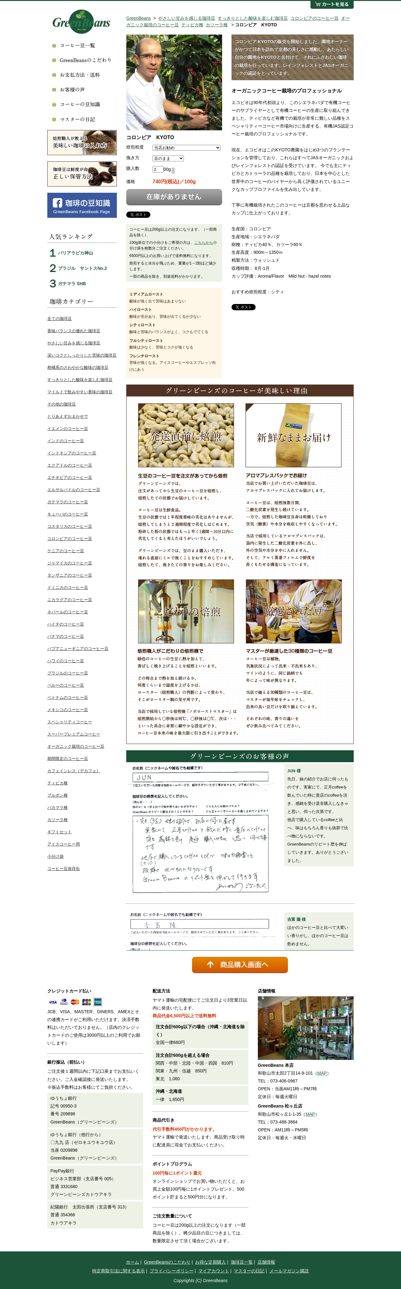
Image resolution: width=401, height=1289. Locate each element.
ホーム (132, 1262)
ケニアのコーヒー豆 (65, 550)
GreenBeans (138, 18)
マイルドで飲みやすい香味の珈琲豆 (79, 392)
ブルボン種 (57, 795)
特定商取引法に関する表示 (118, 1270)
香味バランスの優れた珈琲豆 (73, 330)
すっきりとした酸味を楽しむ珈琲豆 (253, 18)
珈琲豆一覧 (242, 1262)
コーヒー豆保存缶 (63, 868)
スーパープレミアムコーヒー (73, 734)
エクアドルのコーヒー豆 (69, 465)
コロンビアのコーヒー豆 (314, 18)
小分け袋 (55, 856)
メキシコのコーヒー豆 (67, 709)
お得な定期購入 (210, 1262)
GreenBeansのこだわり (167, 1262)
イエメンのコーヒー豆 (67, 428)
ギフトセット (59, 832)
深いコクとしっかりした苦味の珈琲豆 (82, 355)
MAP (322, 1073)
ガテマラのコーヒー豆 (67, 502)
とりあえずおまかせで (67, 416)
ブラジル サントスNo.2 (82, 268)
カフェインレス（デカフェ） (73, 770)
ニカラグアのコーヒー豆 (69, 599)
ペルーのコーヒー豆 (65, 685)
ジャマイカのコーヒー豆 (69, 563)
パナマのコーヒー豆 (65, 636)
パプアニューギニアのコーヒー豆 (77, 648)
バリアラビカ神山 (75, 252)
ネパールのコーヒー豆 (67, 612)
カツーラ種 (217, 24)
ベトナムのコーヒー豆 (67, 697)
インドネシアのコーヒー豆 (71, 453)
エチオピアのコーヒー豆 (69, 477)
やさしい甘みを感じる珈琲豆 (186, 18)
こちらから (203, 242)
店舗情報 (266, 1262)
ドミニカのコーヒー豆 (67, 587)
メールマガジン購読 (289, 1270)
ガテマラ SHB (72, 283)
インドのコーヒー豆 (65, 440)
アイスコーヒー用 (63, 844)
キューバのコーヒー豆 (67, 514)
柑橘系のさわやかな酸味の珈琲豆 (77, 367)
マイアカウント (213, 1270)
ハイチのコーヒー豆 (65, 624)
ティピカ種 (192, 24)
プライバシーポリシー (172, 1270)
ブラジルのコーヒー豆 (67, 673)
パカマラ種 (57, 807)
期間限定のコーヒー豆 (67, 758)
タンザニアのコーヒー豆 (69, 575)
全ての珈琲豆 (59, 318)
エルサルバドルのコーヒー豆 (73, 489)
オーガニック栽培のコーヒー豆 (75, 746)
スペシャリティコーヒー (69, 722)
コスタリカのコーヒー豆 (69, 526)
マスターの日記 (249, 1270)
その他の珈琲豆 (61, 404)
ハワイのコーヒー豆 (65, 660)
